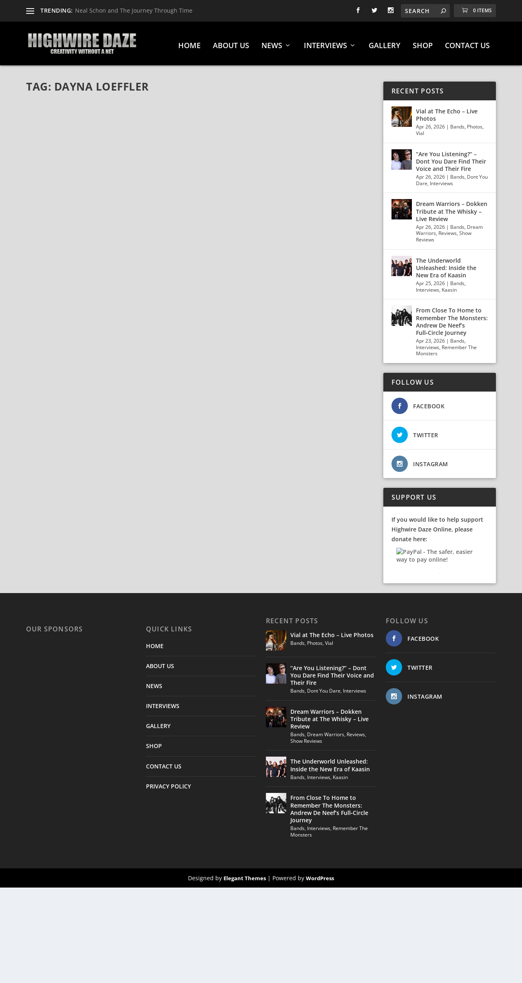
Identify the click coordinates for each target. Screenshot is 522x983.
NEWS (271, 43)
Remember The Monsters (446, 347)
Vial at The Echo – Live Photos (447, 112)
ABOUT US (231, 43)
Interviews (441, 180)
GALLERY (384, 43)
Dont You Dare (324, 687)
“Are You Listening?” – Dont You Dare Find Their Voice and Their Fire (451, 158)
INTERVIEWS (325, 43)
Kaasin (449, 286)
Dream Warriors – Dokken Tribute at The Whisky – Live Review (451, 208)
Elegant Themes (244, 875)
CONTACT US (467, 43)
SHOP (423, 43)
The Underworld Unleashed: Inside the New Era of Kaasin (446, 265)
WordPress (320, 875)
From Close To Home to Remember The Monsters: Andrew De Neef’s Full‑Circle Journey (452, 318)
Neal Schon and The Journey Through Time (133, 10)
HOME (189, 43)
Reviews (447, 230)
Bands (457, 123)
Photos (474, 123)
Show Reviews (306, 738)
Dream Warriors (325, 731)
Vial (420, 130)
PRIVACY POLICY (168, 783)
